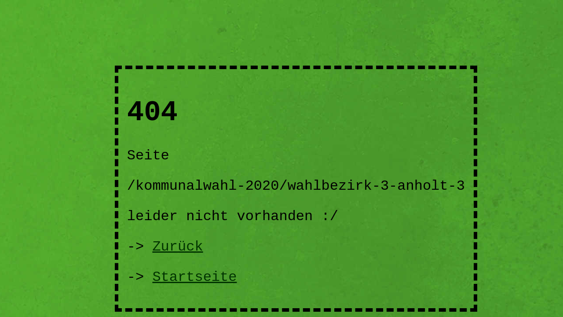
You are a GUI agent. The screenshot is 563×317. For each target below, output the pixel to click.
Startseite (194, 277)
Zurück (177, 247)
